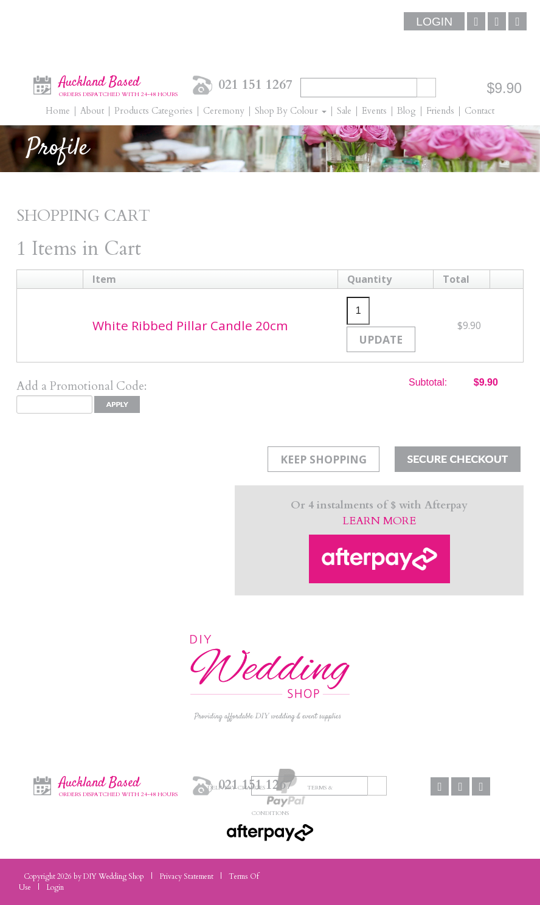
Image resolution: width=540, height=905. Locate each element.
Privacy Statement (186, 876)
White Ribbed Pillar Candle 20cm (190, 325)
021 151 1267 (255, 85)
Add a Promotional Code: (81, 386)
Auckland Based (118, 84)
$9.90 (504, 88)
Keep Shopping (323, 459)
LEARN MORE (379, 521)
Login (434, 21)
